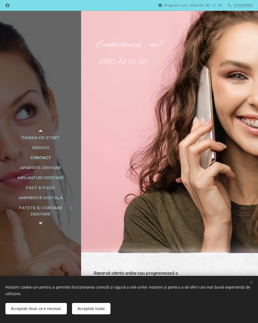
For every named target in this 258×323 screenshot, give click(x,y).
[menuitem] (41, 137)
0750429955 (243, 5)
